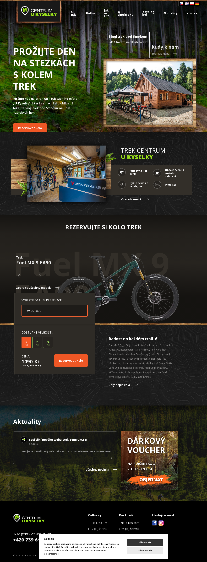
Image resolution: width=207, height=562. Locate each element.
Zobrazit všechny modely (37, 288)
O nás (73, 13)
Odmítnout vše (145, 550)
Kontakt (192, 13)
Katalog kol (148, 13)
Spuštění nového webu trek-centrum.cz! (58, 440)
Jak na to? (106, 13)
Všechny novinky (101, 469)
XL (48, 343)
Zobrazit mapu (164, 54)
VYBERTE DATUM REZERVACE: (42, 300)
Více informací (135, 199)
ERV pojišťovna (97, 529)
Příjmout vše (145, 542)
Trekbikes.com (97, 523)
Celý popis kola (123, 385)
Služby (90, 13)
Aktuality (170, 13)
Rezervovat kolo (30, 128)
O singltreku (125, 13)
